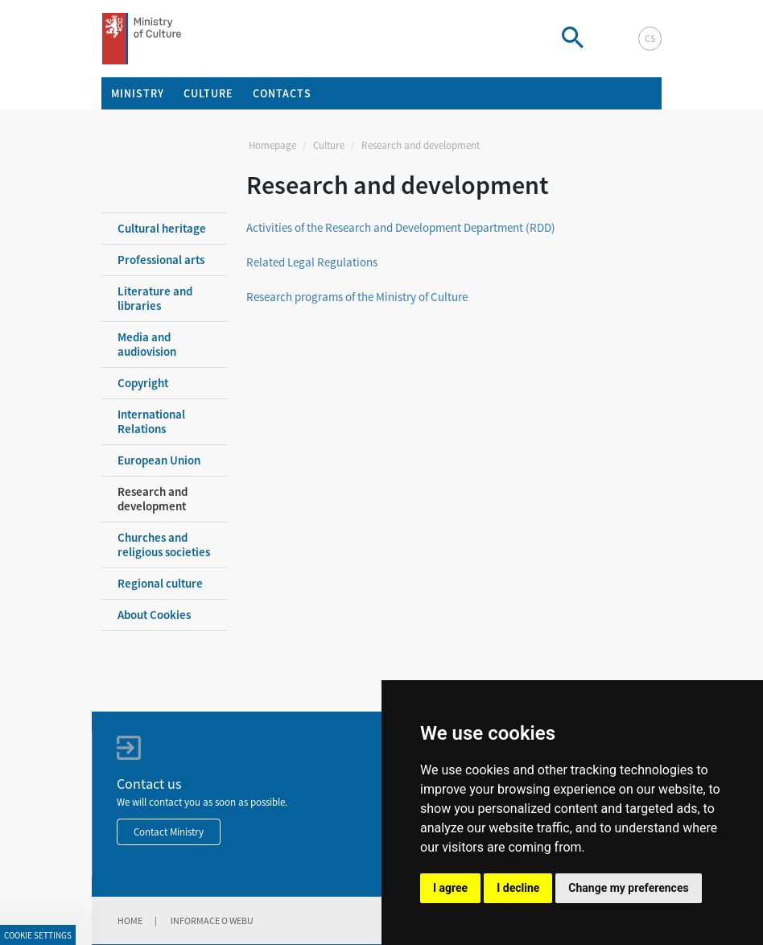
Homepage (272, 145)
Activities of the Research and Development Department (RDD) (400, 227)
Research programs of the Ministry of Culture (357, 296)
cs (650, 38)
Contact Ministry (169, 832)
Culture (328, 145)
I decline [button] (518, 887)
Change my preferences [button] (628, 887)
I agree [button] (450, 887)
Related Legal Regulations (311, 262)
